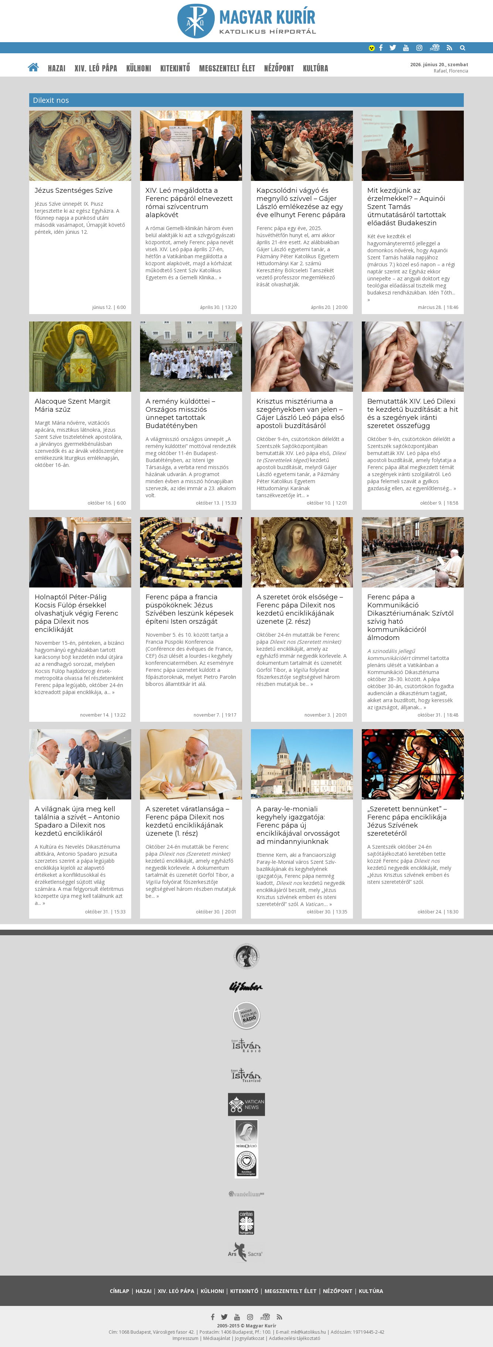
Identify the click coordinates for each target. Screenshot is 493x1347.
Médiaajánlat (216, 1338)
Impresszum (185, 1338)
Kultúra (316, 68)
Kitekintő (175, 68)
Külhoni (139, 68)
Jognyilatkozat (249, 1338)
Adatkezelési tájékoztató (294, 1338)
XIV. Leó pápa (96, 68)
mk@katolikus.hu (308, 1332)
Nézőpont (279, 68)
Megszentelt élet (227, 68)
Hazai (57, 68)
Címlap (119, 1290)
